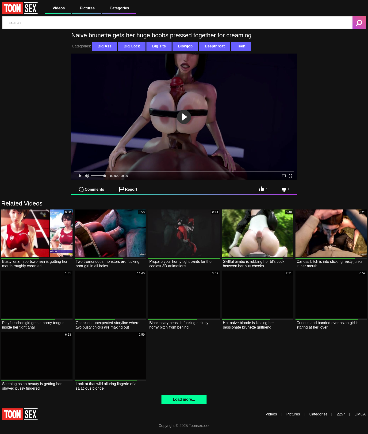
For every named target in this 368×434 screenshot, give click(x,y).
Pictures (87, 8)
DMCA (360, 414)
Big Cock (132, 46)
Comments (91, 189)
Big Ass (104, 46)
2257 (341, 414)
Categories (119, 8)
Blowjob (185, 46)
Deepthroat (215, 46)
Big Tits (159, 46)
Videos (59, 8)
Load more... (184, 399)
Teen (241, 46)
